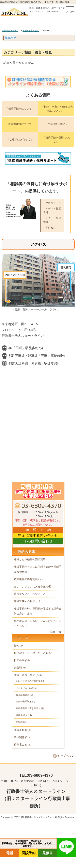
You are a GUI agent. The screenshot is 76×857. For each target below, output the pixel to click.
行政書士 (19, 744)
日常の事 (19, 660)
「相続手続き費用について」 (57, 139)
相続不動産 (20, 730)
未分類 (18, 667)
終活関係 (19, 737)
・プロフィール (52, 203)
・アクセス (49, 227)
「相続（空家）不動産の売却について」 (57, 108)
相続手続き (21, 715)
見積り (47, 853)
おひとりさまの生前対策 (28, 681)
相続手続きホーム (10, 30)
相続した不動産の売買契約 (30, 559)
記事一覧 (55, 631)
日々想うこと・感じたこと (30, 653)
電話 (9, 853)
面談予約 (28, 853)
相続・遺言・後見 (30, 30)
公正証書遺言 (22, 695)
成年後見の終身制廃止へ (28, 579)
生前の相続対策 (24, 701)
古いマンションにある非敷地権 (32, 586)
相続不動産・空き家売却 (28, 708)
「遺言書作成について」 (19, 124)
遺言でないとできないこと (30, 593)
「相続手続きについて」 (19, 108)
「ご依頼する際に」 (56, 124)
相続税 (19, 722)
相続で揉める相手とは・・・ (31, 601)
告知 (16, 645)
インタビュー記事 (25, 688)
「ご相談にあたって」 (20, 139)
